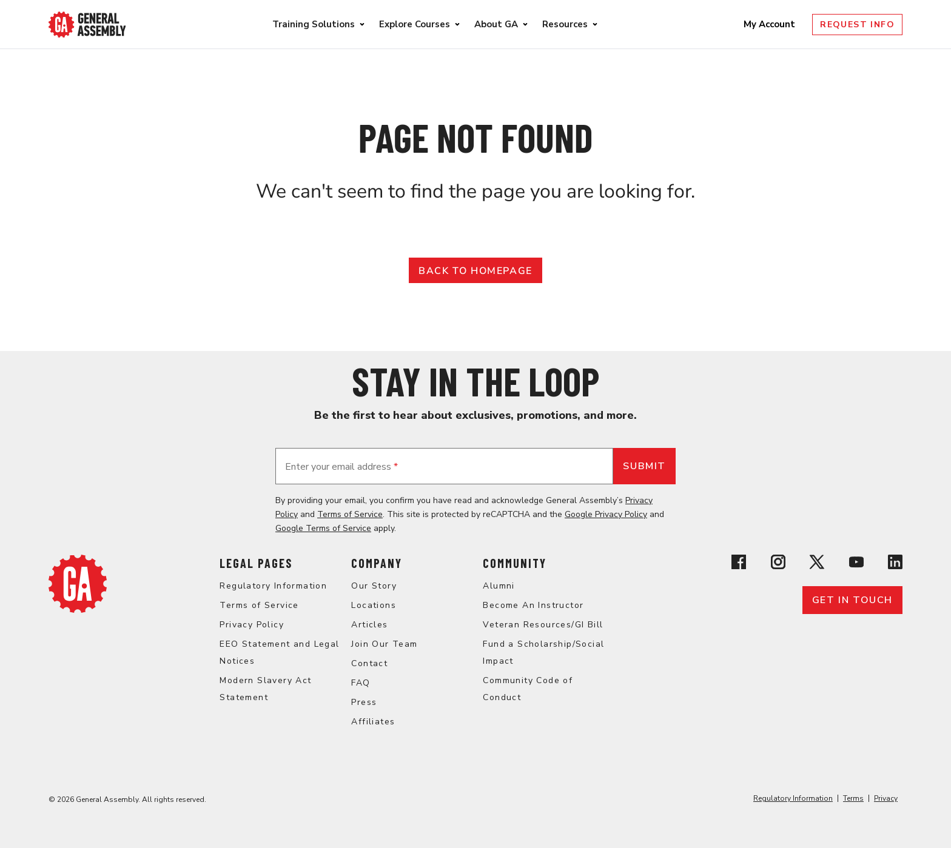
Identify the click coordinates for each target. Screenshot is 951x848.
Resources (565, 24)
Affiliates (373, 721)
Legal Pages (256, 563)
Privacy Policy (252, 624)
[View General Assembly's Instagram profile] (778, 564)
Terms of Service (350, 514)
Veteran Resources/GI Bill (543, 624)
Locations (373, 605)
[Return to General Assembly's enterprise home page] (87, 25)
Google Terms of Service (323, 528)
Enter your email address (341, 466)
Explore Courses (414, 24)
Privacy (886, 798)
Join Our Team (384, 644)
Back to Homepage (475, 271)
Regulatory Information (273, 586)
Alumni (498, 586)
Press (364, 702)
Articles (369, 624)
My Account (771, 24)
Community (514, 563)
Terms (853, 798)
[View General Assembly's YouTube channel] (856, 564)
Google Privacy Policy (606, 514)
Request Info (857, 24)
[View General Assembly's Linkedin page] (895, 564)
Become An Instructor (533, 605)
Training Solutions (313, 24)
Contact (369, 663)
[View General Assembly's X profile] (817, 564)
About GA (496, 24)
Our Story (374, 586)
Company (376, 563)
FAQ (360, 683)
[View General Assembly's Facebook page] (738, 564)
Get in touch (852, 600)
